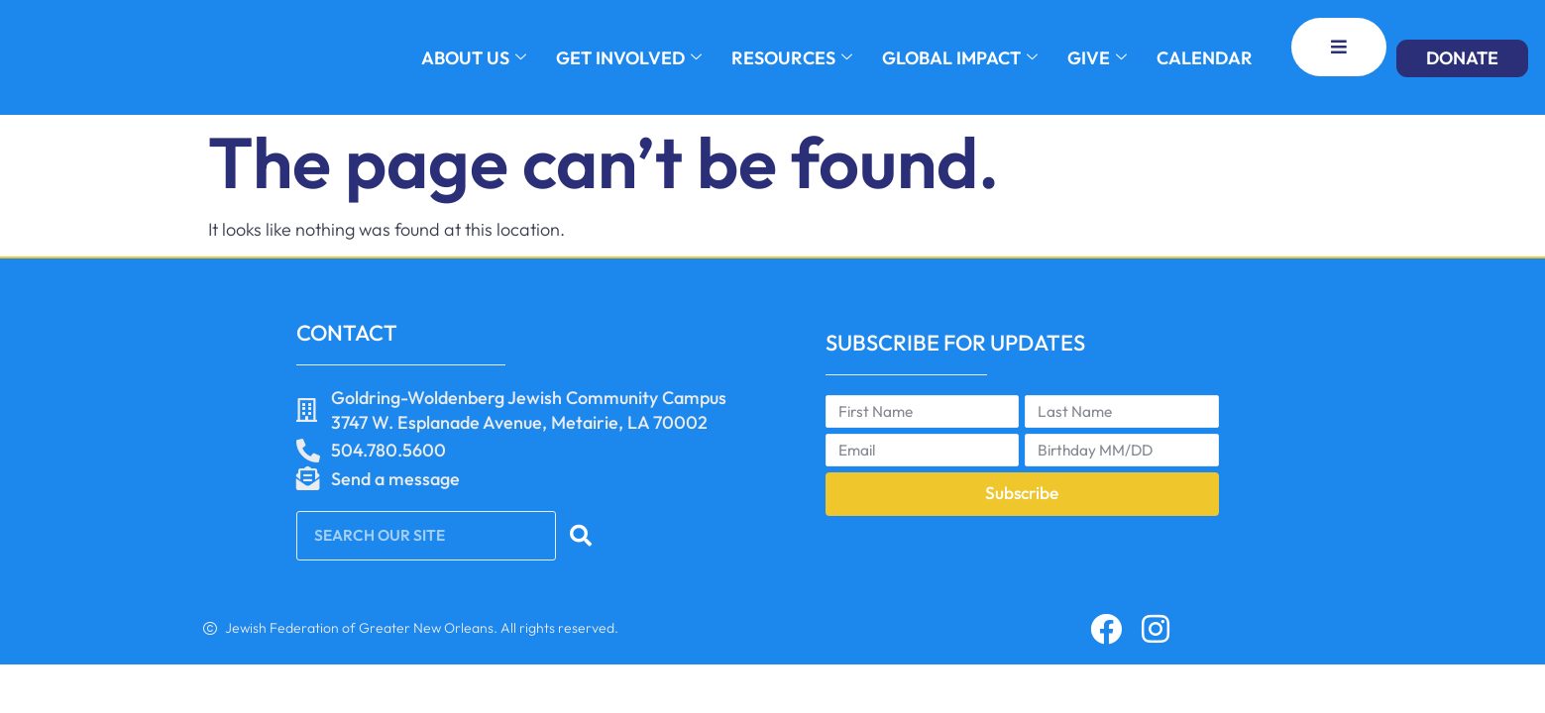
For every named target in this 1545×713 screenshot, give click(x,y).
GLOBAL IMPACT (960, 58)
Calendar (1205, 58)
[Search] (582, 535)
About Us (473, 58)
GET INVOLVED (629, 58)
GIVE (1097, 58)
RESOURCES (791, 58)
